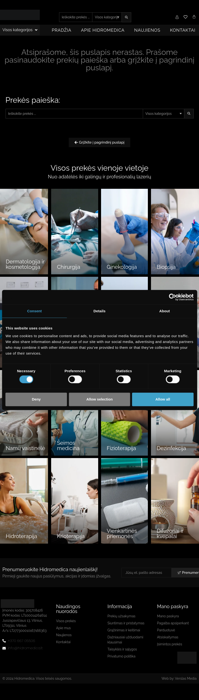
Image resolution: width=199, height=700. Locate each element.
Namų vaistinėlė (25, 448)
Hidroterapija (21, 536)
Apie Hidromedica (103, 30)
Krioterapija (71, 536)
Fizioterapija (121, 448)
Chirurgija (68, 267)
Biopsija (166, 267)
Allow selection (99, 399)
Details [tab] (100, 311)
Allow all (162, 399)
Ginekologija (122, 267)
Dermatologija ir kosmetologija (25, 264)
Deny (36, 399)
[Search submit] (126, 17)
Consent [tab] (34, 311)
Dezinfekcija (171, 448)
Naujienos (147, 30)
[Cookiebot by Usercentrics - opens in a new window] (172, 297)
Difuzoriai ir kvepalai (170, 533)
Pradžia (61, 30)
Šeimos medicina (68, 445)
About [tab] (164, 311)
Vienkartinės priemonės (122, 533)
